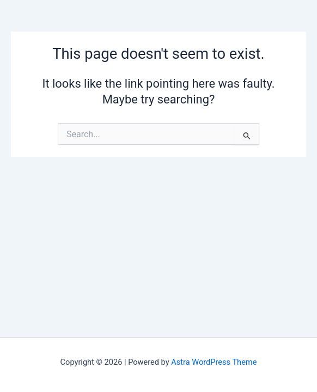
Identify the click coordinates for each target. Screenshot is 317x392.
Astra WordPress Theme (214, 362)
